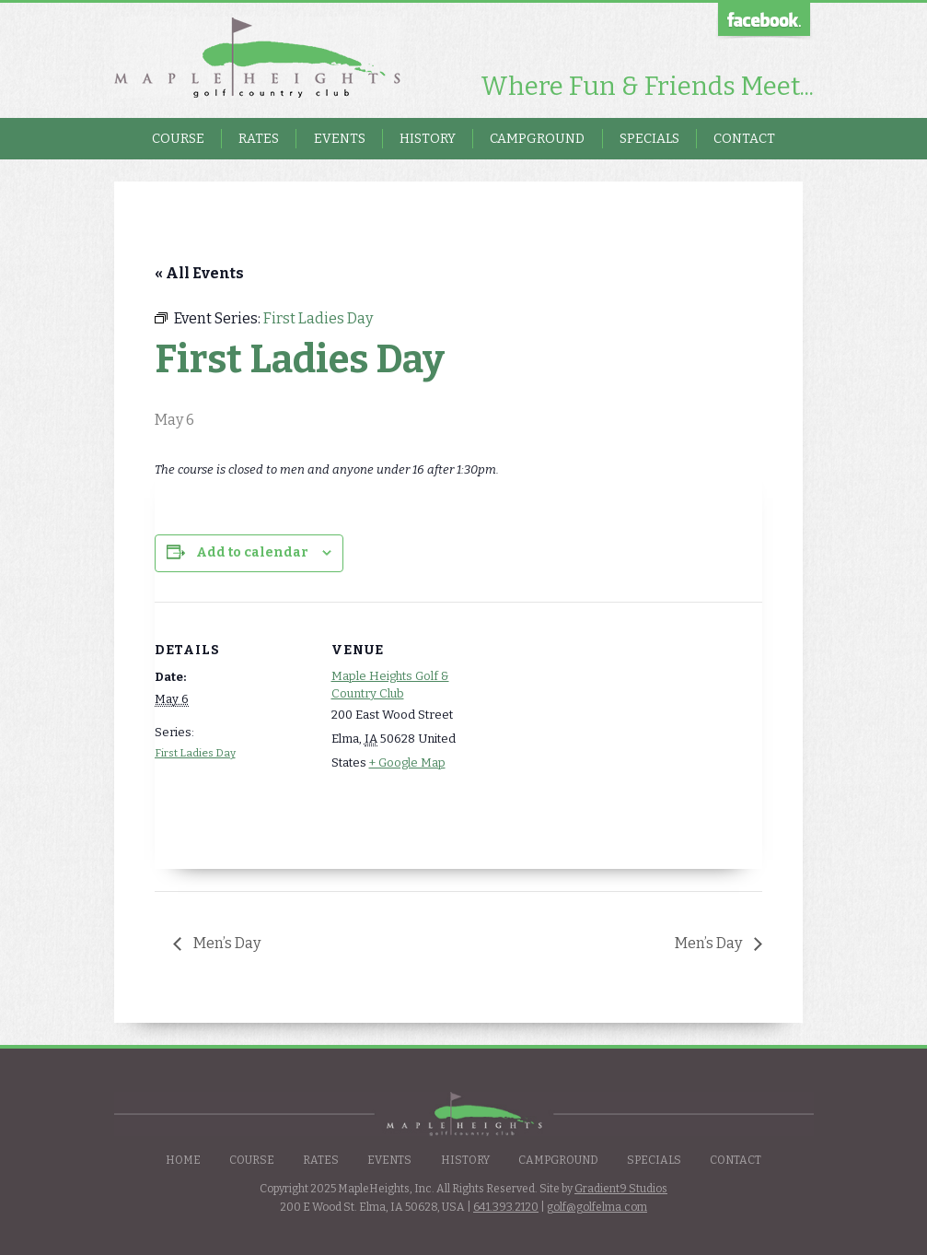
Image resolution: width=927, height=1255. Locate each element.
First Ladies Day (195, 752)
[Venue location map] (605, 729)
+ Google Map (407, 762)
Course (178, 139)
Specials (649, 139)
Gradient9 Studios (620, 1188)
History (428, 139)
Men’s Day (226, 943)
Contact (744, 139)
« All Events (199, 273)
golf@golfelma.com (597, 1207)
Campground (537, 139)
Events (339, 139)
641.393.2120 (506, 1207)
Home (183, 1160)
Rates (258, 139)
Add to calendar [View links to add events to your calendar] (252, 552)
